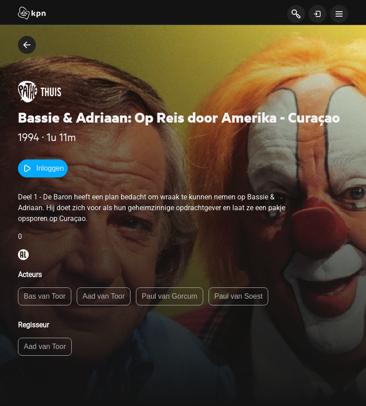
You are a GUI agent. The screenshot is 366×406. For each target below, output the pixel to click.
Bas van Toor (44, 296)
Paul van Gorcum (169, 296)
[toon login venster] (318, 14)
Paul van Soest (238, 296)
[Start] (32, 14)
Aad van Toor (104, 296)
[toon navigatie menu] (339, 14)
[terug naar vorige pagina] (27, 45)
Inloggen (43, 168)
